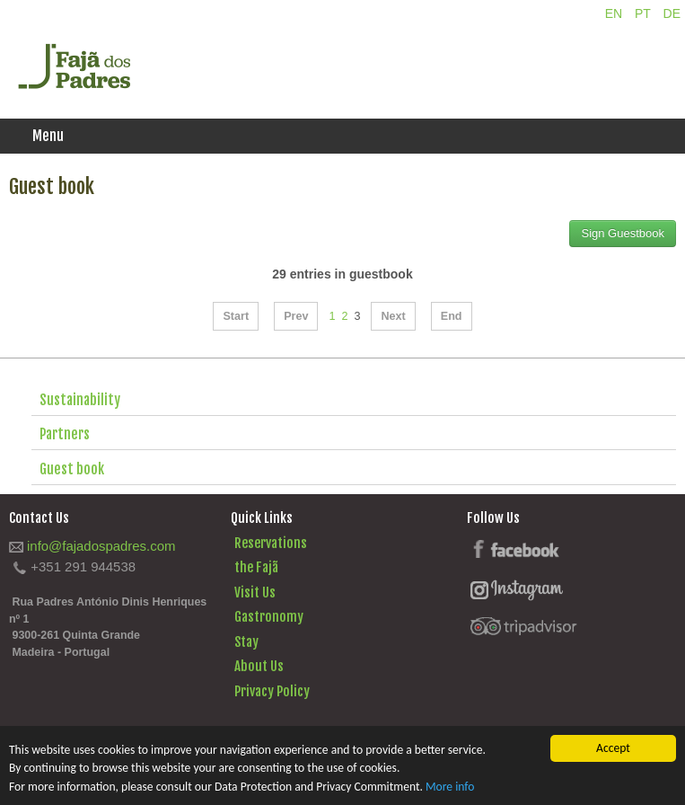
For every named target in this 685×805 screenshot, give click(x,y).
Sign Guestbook (622, 233)
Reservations (270, 543)
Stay (246, 641)
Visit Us (255, 592)
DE (672, 13)
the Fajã (256, 567)
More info (450, 786)
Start (236, 316)
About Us (259, 666)
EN (615, 13)
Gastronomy (268, 616)
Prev (296, 316)
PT (644, 13)
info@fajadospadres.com (101, 545)
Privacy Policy (272, 691)
